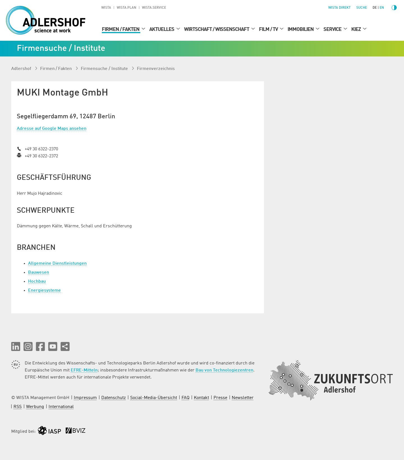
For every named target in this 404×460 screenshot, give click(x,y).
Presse (220, 398)
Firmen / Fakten (121, 29)
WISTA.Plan (126, 8)
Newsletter (243, 398)
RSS (17, 407)
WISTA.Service (154, 8)
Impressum (85, 398)
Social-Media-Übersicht (153, 398)
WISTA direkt (339, 8)
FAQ (185, 398)
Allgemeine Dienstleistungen (57, 263)
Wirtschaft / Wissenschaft (217, 29)
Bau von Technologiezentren (224, 370)
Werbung (35, 407)
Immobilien (301, 29)
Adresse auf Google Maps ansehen (51, 128)
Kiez (356, 29)
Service (332, 29)
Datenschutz (113, 398)
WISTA (106, 8)
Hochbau (37, 281)
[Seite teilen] (65, 346)
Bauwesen (38, 272)
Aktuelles (162, 29)
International (61, 407)
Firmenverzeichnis (156, 69)
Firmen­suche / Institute (105, 69)
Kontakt (201, 398)
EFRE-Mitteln (84, 370)
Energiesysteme (44, 290)
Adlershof (21, 69)
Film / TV (269, 29)
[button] (16, 346)
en (382, 8)
